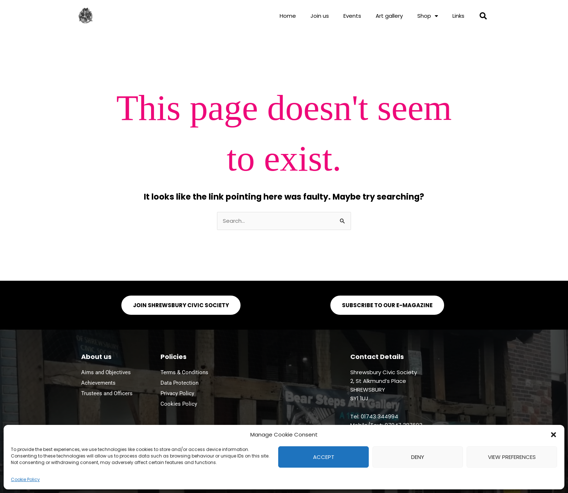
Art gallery (389, 16)
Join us (319, 16)
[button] (553, 434)
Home (288, 16)
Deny (417, 457)
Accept (323, 457)
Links (458, 16)
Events (352, 16)
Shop (427, 16)
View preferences (512, 457)
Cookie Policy (25, 479)
